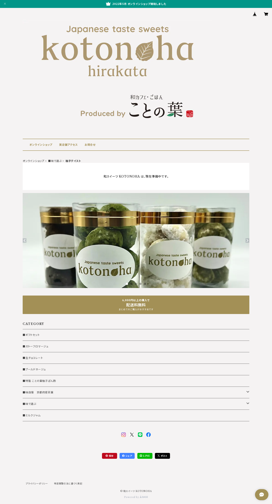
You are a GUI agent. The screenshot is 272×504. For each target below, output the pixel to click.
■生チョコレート (33, 358)
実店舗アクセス (68, 144)
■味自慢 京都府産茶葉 (38, 392)
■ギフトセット (31, 335)
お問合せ (90, 144)
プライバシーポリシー (37, 483)
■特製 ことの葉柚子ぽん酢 (39, 381)
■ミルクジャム (32, 415)
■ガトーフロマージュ (36, 346)
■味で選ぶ (55, 161)
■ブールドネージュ (34, 369)
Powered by (136, 497)
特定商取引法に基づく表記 (68, 483)
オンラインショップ (40, 144)
